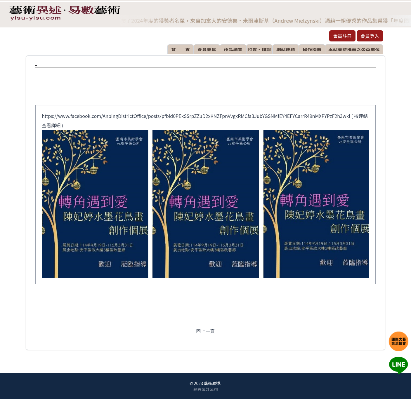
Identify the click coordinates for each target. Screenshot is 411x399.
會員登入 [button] (369, 35)
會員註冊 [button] (342, 35)
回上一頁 (205, 330)
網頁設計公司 (205, 388)
